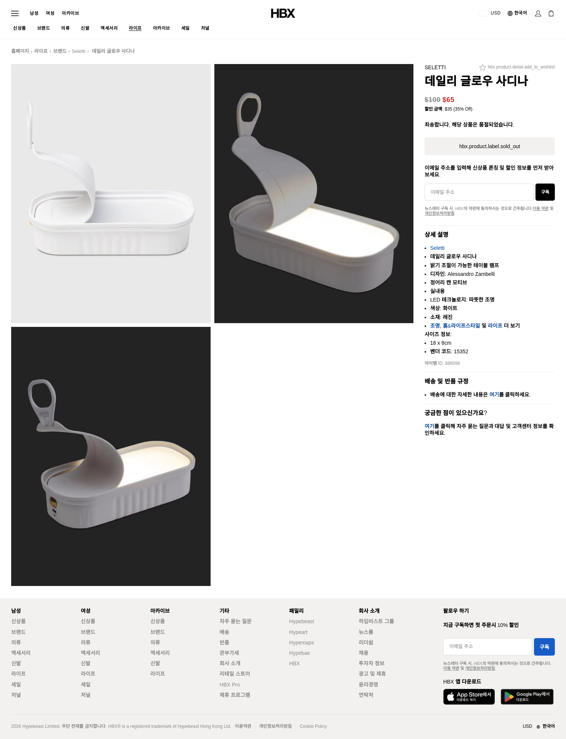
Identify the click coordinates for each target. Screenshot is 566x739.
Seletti (78, 51)
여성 (50, 13)
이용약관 (243, 726)
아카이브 (70, 13)
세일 (16, 685)
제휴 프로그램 (235, 695)
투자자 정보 (371, 663)
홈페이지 (20, 51)
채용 (363, 653)
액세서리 (21, 653)
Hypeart (298, 632)
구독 (545, 192)
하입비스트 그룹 (376, 621)
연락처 (366, 695)
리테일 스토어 (235, 674)
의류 (16, 643)
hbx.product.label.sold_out (489, 146)
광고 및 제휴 (372, 674)
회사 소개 (230, 663)
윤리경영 (368, 685)
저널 (16, 695)
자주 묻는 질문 (236, 621)
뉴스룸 (366, 632)
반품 (224, 643)
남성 (34, 13)
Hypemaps (301, 643)
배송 (224, 632)
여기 (494, 395)
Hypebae (299, 653)
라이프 (41, 51)
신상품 (18, 621)
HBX (294, 663)
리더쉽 (366, 643)
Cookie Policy (313, 726)
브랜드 (60, 51)
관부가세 (229, 653)
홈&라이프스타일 (461, 326)
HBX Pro (230, 685)
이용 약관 (541, 208)
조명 (435, 326)
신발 (16, 663)
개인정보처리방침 (439, 213)
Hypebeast (301, 621)
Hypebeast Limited (40, 726)
